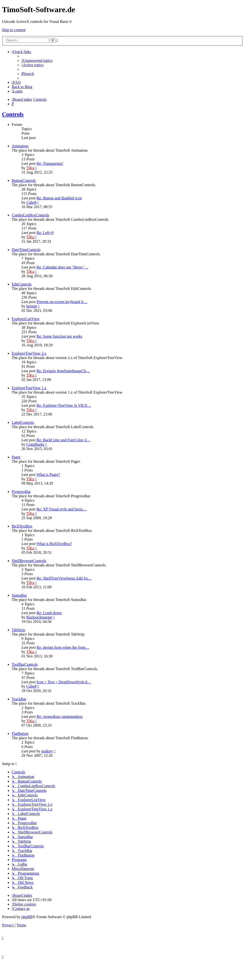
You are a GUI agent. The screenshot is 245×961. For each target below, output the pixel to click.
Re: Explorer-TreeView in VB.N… (64, 405)
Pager (16, 457)
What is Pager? (48, 474)
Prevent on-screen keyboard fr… (62, 302)
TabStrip (18, 630)
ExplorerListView (26, 319)
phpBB (26, 917)
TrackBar (19, 699)
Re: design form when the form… (63, 647)
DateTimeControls (26, 250)
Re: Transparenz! (50, 163)
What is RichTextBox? (54, 544)
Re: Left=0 (45, 233)
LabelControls (23, 422)
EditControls (22, 284)
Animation (20, 146)
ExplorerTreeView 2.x (29, 353)
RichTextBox (22, 526)
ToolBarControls (25, 664)
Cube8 (31, 202)
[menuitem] (37, 60)
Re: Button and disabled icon (59, 198)
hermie (31, 306)
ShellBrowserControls (29, 561)
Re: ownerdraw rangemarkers (60, 716)
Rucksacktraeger (39, 617)
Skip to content (14, 30)
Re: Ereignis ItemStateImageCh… (63, 371)
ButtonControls (24, 180)
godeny (47, 751)
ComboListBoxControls (30, 215)
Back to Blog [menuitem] (22, 87)
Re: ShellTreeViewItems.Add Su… (64, 578)
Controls (13, 114)
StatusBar (19, 595)
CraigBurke (35, 444)
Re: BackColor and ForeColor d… (63, 440)
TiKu (30, 168)
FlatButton (20, 733)
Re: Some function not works (59, 336)
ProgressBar (21, 492)
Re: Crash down (49, 613)
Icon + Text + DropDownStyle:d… (64, 682)
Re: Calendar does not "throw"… (62, 267)
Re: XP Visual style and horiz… (61, 509)
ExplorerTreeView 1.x (29, 388)
